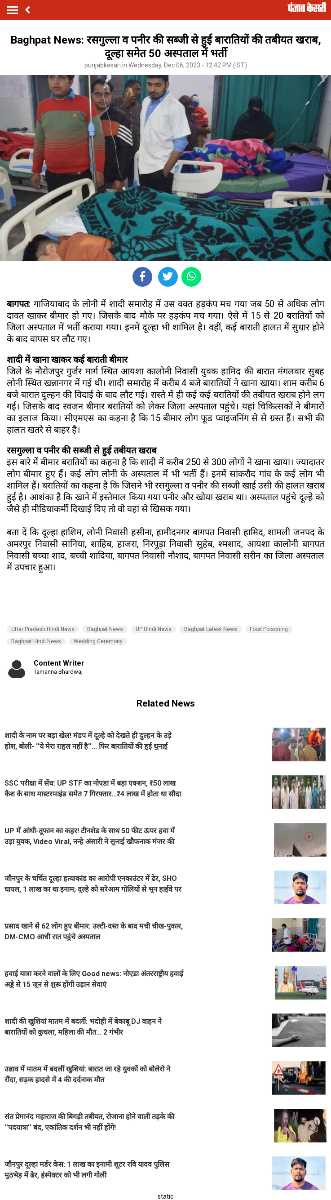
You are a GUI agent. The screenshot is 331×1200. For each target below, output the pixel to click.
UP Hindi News (154, 629)
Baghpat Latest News (210, 629)
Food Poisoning (269, 629)
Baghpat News (105, 629)
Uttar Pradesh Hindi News (43, 629)
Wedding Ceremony (98, 641)
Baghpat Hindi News (36, 641)
